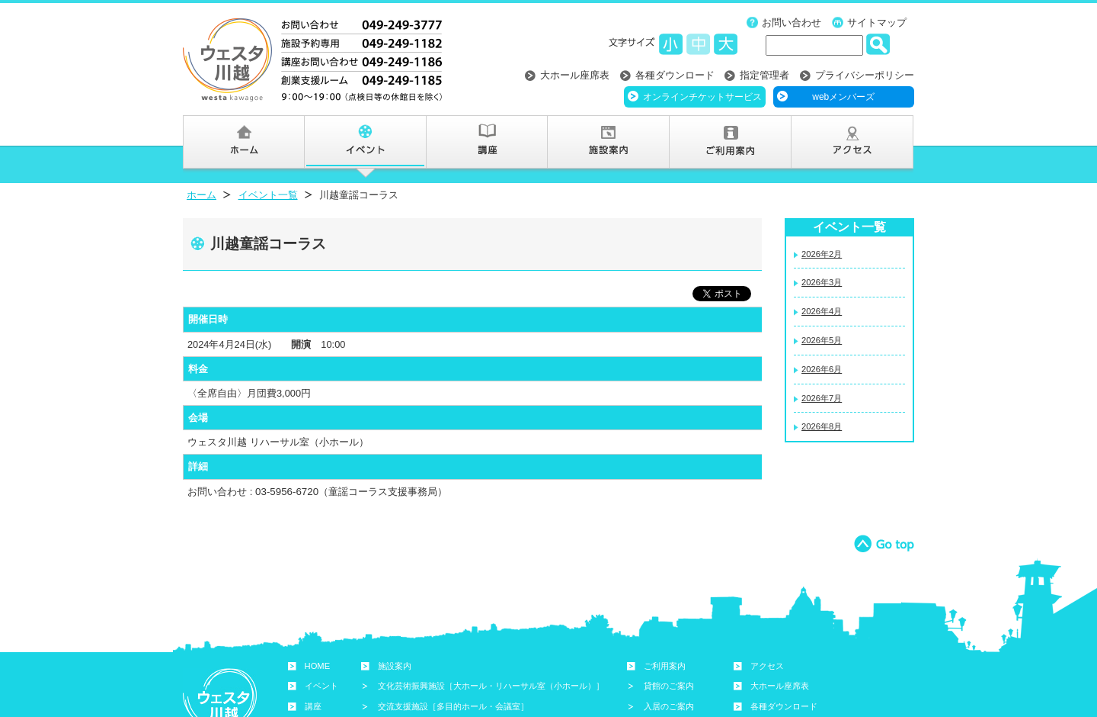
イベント (321, 685)
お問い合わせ (791, 22)
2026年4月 (821, 311)
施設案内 (394, 665)
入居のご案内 (669, 706)
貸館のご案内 (669, 685)
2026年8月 (821, 426)
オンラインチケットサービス (702, 97)
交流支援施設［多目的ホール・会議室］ (453, 706)
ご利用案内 (665, 665)
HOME (318, 665)
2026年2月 (821, 254)
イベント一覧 (268, 195)
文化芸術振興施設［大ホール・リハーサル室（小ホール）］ (491, 685)
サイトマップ (877, 22)
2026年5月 (821, 340)
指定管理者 (764, 75)
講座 (313, 706)
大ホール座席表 (574, 75)
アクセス (767, 665)
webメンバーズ (843, 97)
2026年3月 (821, 282)
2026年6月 (821, 369)
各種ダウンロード (675, 75)
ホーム (201, 195)
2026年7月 (821, 398)
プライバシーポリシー (864, 75)
